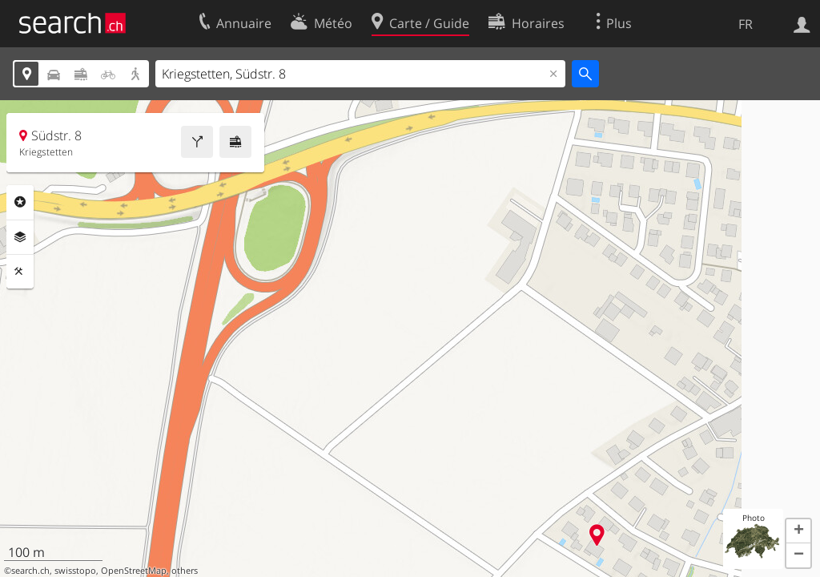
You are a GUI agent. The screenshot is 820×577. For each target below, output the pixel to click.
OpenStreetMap (134, 570)
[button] (798, 531)
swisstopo (75, 570)
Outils (20, 271)
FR (745, 24)
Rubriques (20, 202)
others (184, 570)
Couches (20, 237)
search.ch (30, 570)
